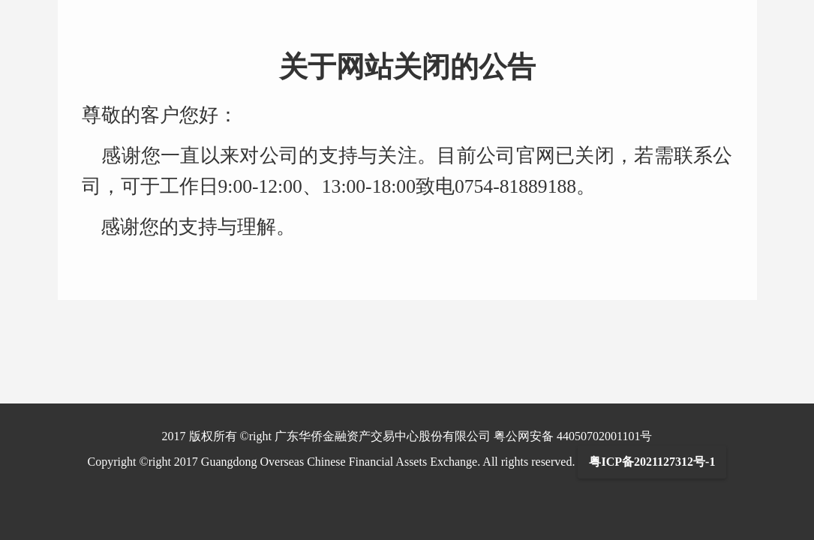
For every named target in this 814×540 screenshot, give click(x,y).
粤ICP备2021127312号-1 (652, 461)
